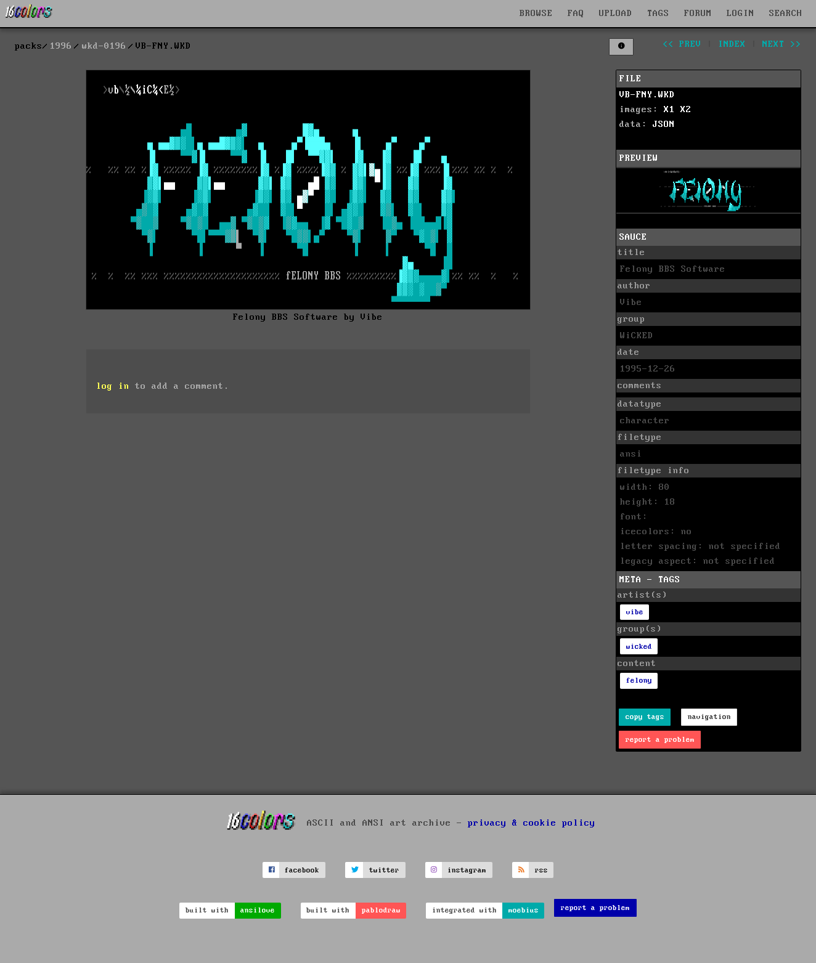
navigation (709, 717)
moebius (523, 910)
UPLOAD (615, 13)
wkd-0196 (104, 46)
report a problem (660, 740)
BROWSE (536, 13)
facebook (302, 870)
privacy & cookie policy (531, 823)
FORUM (698, 13)
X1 (669, 110)
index (732, 44)
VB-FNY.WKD (647, 95)
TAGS (658, 13)
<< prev (682, 44)
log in (112, 386)
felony (639, 681)
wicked (639, 647)
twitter (384, 870)
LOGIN (740, 13)
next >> (781, 44)
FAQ (576, 13)
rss (541, 870)
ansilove (257, 910)
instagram (466, 870)
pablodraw (381, 910)
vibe (634, 612)
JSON (664, 124)
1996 (61, 46)
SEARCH (785, 13)
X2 (686, 110)
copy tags (645, 717)
